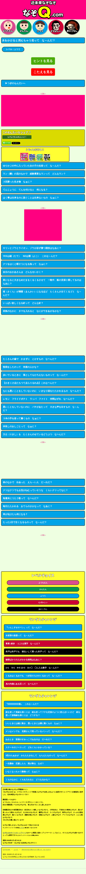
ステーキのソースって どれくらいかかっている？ (29, 747)
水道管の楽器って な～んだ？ (20, 635)
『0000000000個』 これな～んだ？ (22, 704)
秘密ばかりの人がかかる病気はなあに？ (24, 660)
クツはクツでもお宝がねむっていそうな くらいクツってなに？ (35, 490)
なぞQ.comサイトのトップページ (14, 833)
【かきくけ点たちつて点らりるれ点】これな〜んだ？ (30, 383)
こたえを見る (43, 72)
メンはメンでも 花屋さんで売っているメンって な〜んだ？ (34, 731)
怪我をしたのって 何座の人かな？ (21, 367)
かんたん (43, 589)
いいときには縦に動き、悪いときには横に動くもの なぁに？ (34, 723)
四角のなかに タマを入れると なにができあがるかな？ (32, 311)
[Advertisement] (43, 110)
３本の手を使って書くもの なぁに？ (22, 418)
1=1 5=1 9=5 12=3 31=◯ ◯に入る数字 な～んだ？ (32, 668)
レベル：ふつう (13, 49)
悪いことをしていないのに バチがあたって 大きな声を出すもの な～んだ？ (41, 409)
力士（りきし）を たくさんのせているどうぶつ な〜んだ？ (34, 434)
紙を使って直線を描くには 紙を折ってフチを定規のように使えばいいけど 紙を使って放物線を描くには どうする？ (43, 714)
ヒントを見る (43, 61)
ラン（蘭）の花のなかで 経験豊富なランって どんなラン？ (34, 173)
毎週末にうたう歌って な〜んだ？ (21, 498)
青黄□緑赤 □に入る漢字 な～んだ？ (23, 643)
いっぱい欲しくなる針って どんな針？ (23, 303)
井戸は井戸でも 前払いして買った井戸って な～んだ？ (32, 651)
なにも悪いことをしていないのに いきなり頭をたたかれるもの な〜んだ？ (42, 391)
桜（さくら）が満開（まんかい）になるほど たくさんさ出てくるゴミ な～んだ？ (42, 293)
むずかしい (43, 602)
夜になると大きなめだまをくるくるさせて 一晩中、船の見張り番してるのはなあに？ (42, 282)
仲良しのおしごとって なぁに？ (20, 426)
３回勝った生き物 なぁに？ (17, 181)
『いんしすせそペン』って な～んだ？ (24, 627)
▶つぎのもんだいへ (14, 83)
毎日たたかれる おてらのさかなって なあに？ (27, 506)
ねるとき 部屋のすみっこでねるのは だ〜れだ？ (29, 739)
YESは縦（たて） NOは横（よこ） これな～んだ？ (30, 256)
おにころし (43, 609)
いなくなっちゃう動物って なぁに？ (23, 772)
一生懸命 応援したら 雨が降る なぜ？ (25, 763)
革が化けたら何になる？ (15, 514)
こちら (22, 827)
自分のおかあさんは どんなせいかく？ (23, 272)
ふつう (43, 596)
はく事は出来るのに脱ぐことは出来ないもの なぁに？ (31, 197)
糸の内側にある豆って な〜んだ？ (22, 684)
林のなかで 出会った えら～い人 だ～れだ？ (27, 482)
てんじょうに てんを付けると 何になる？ (25, 189)
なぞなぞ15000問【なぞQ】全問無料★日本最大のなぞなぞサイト (43, 9)
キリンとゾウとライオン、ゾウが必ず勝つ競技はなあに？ (32, 248)
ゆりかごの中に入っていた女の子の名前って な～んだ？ (32, 165)
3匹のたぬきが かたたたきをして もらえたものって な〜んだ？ (36, 755)
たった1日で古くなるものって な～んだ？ (25, 522)
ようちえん (43, 583)
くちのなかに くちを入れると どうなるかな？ (28, 779)
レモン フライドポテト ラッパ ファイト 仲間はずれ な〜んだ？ (39, 399)
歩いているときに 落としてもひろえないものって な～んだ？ (35, 375)
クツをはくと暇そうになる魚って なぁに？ (25, 264)
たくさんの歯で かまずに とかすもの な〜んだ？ (30, 359)
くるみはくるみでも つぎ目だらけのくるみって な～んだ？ (34, 676)
